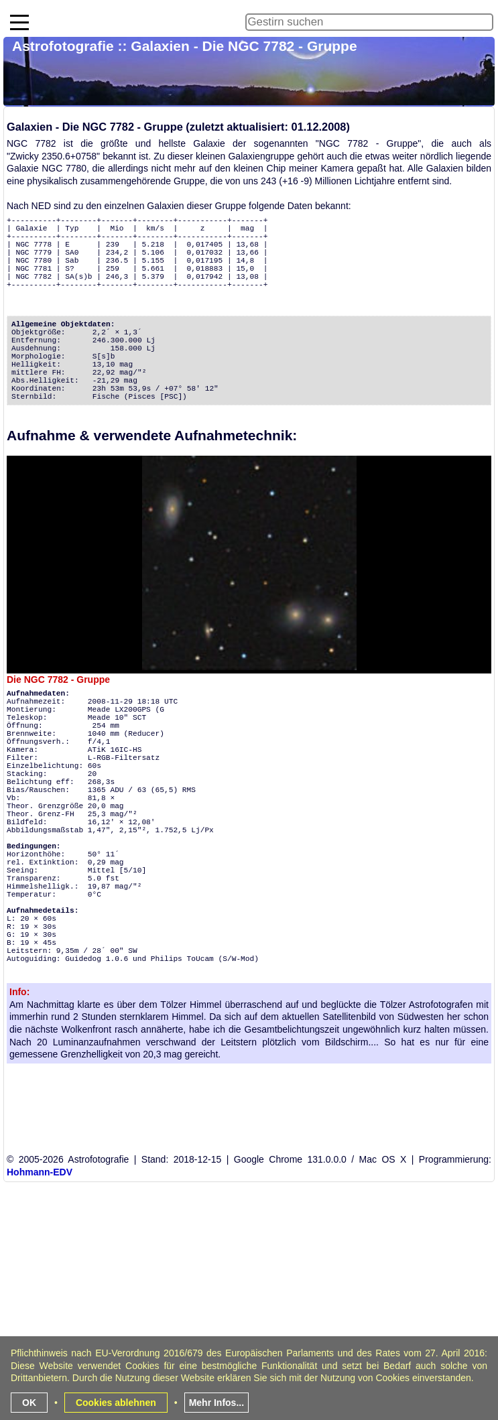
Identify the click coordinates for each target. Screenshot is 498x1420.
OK (29, 1402)
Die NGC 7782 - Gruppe (58, 679)
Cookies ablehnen (116, 1402)
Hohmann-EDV (39, 1172)
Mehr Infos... (216, 1402)
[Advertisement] (250, 1323)
